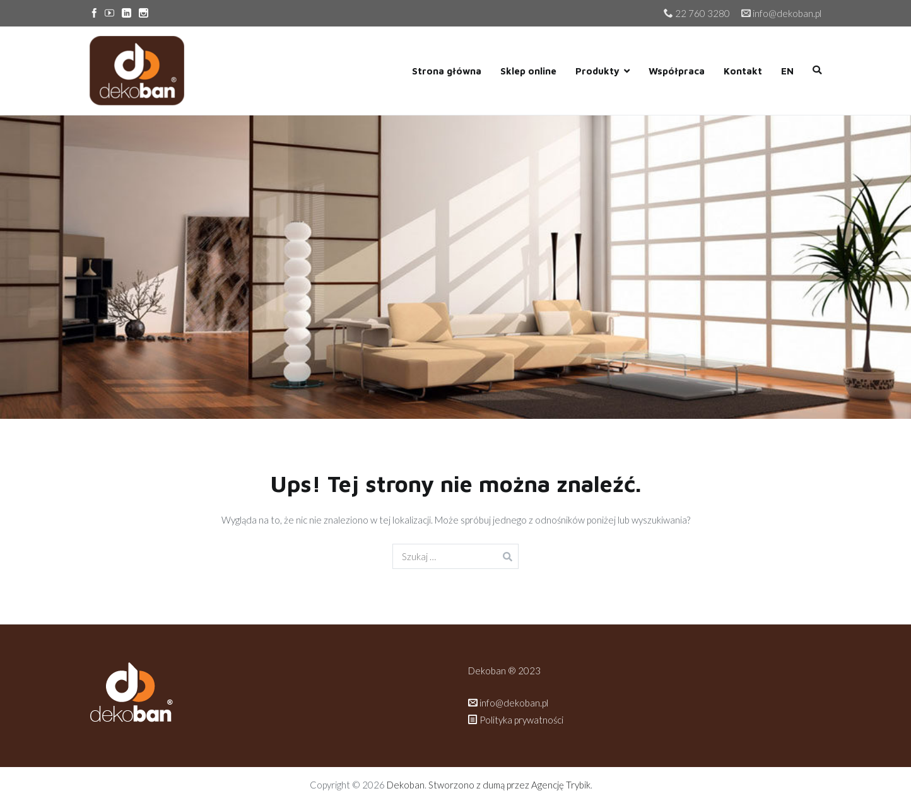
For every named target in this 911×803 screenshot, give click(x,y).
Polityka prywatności (516, 719)
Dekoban (406, 784)
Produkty (597, 71)
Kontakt (743, 71)
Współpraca (677, 71)
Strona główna (446, 71)
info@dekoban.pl (508, 702)
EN (787, 71)
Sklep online (528, 71)
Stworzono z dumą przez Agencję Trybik (509, 784)
